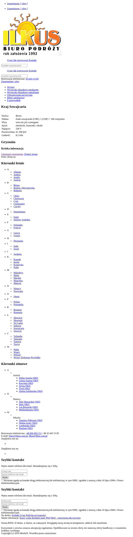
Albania (17, 172)
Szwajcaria (19, 328)
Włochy (17, 355)
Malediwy (18, 272)
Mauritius (18, 280)
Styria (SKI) (25, 386)
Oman (16, 296)
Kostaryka (18, 264)
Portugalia (18, 304)
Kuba (16, 267)
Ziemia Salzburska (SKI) (31, 391)
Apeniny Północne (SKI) (30, 420)
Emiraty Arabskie (22, 219)
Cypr (16, 201)
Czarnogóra (19, 204)
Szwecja (17, 331)
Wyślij (5, 477)
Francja (17, 227)
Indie (16, 246)
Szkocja (17, 325)
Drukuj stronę (30, 154)
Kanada (17, 259)
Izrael (16, 249)
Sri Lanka (18, 323)
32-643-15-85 (32, 79)
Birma (17, 185)
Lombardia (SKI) (27, 425)
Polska (17, 302)
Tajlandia (18, 336)
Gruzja (17, 235)
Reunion (18, 310)
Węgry (17, 352)
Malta (16, 275)
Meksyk (17, 283)
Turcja (17, 344)
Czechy (17, 206)
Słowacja (18, 317)
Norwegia (18, 291)
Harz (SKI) (24, 404)
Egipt (16, 217)
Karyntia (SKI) (26, 383)
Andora (17, 174)
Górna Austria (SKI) (28, 380)
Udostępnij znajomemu (12, 154)
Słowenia (18, 320)
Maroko (17, 278)
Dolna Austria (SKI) (28, 378)
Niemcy (17, 288)
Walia (16, 349)
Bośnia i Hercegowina (24, 188)
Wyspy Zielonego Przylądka (27, 357)
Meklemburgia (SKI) (29, 409)
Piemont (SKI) (26, 428)
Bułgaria (18, 190)
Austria (16, 180)
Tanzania (18, 339)
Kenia (16, 262)
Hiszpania (18, 241)
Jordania (18, 254)
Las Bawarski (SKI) (28, 407)
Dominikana (19, 212)
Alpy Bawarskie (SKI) (29, 402)
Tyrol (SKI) (24, 388)
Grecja (17, 233)
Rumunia (18, 312)
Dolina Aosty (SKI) (28, 423)
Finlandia (18, 225)
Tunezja (17, 341)
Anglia (16, 177)
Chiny (16, 196)
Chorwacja (19, 198)
